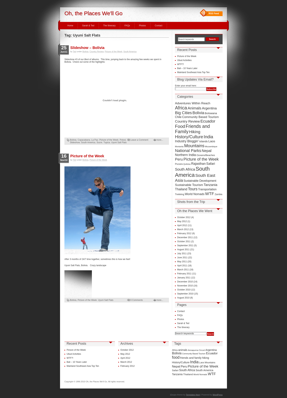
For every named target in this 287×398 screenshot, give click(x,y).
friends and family (191, 357)
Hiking (194, 132)
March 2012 (183, 229)
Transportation (207, 189)
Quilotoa (187, 164)
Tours (192, 189)
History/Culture (189, 136)
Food (180, 126)
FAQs (127, 25)
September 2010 (185, 293)
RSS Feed (214, 13)
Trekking (179, 194)
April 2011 (182, 265)
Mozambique (211, 146)
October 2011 (184, 241)
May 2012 (182, 221)
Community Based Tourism (200, 117)
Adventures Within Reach (192, 103)
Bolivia (85, 51)
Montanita (179, 146)
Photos (142, 25)
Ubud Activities (184, 60)
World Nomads (195, 194)
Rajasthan (198, 163)
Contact (158, 25)
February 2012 (184, 233)
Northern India (185, 155)
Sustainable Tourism (189, 185)
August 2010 (183, 297)
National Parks (188, 150)
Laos (211, 141)
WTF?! (180, 64)
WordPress (218, 395)
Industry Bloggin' (187, 141)
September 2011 (185, 245)
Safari (210, 163)
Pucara (179, 164)
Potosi (123, 140)
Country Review (97, 51)
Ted (74, 51)
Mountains (194, 145)
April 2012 (182, 225)
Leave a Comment (139, 140)
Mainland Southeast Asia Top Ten (193, 72)
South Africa (185, 169)
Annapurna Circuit (196, 350)
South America (130, 51)
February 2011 (184, 273)
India (208, 136)
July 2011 (182, 253)
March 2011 (183, 269)
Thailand (181, 189)
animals (182, 350)
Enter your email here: (186, 85)
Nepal (206, 151)
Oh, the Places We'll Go (93, 13)
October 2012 (184, 217)
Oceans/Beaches (205, 155)
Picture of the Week (113, 51)
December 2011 (185, 237)
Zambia (218, 194)
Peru (179, 159)
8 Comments (136, 300)
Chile (178, 117)
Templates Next (193, 395)
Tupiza (106, 142)
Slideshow (75, 142)
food (176, 357)
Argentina (209, 108)
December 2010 (185, 281)
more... (159, 140)
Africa (181, 107)
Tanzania (210, 185)
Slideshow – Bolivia (87, 48)
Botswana (211, 113)
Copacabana (84, 140)
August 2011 (183, 249)
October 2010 (184, 289)
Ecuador (207, 121)
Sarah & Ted (88, 25)
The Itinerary (109, 25)
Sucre (99, 142)
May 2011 (182, 261)
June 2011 (182, 257)
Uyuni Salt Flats (119, 142)
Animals (194, 108)
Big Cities (183, 113)
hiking (205, 357)
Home (70, 25)
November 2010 (185, 285)
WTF (209, 193)
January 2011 (184, 277)
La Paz (94, 140)
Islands (203, 141)
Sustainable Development (200, 180)
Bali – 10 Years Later (187, 68)
